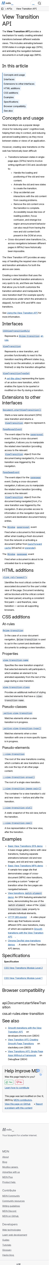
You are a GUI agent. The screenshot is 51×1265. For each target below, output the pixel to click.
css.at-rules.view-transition (23, 1014)
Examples (9, 97)
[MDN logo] (8, 1129)
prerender (30, 548)
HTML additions (12, 88)
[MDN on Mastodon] (19, 1143)
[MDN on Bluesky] (9, 1143)
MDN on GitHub (10, 1216)
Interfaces (9, 79)
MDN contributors (23, 1100)
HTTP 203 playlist (17, 917)
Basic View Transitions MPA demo (25, 865)
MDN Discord (9, 1211)
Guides (5, 1240)
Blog (4, 1162)
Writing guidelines (11, 1206)
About (5, 1157)
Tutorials (6, 1245)
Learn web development (14, 1234)
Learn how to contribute (17, 1087)
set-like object (14, 378)
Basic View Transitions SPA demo (25, 846)
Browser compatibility (15, 106)
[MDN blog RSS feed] (24, 1143)
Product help (9, 1182)
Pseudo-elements (16, 748)
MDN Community (11, 1195)
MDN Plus (7, 1177)
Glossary (6, 1250)
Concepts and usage (14, 74)
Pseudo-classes (14, 707)
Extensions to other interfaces (19, 83)
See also (8, 110)
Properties (10, 654)
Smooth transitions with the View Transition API (25, 932)
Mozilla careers (10, 1167)
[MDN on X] (14, 1143)
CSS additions (11, 92)
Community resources (13, 1201)
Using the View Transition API (22, 312)
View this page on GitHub (17, 1104)
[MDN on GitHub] (4, 1143)
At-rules (8, 624)
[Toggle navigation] (45, 3)
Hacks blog (8, 1255)
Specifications (11, 101)
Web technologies (11, 1229)
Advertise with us (11, 1172)
